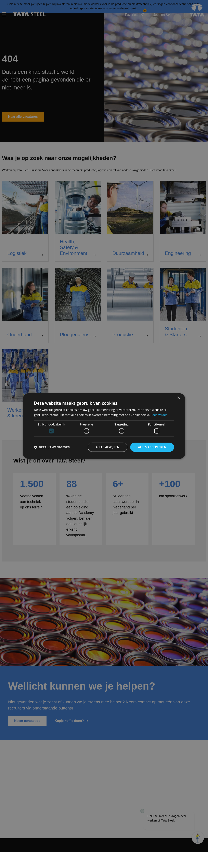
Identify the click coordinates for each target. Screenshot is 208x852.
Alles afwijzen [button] (108, 447)
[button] (52, 447)
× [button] (178, 397)
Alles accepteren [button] (152, 447)
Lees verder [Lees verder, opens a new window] (159, 415)
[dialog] (104, 426)
